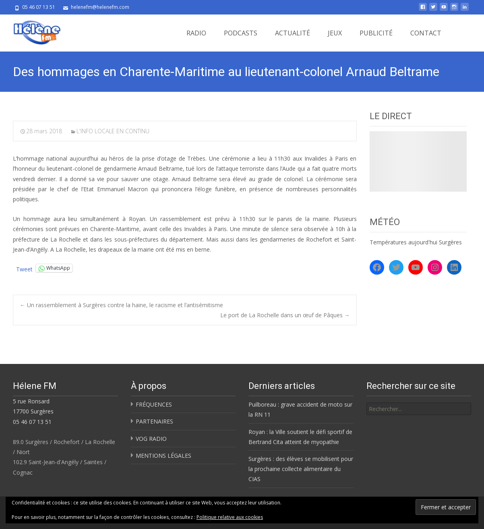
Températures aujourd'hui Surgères (416, 242)
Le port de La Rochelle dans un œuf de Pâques (285, 315)
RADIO (196, 33)
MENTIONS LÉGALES (163, 455)
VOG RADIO (151, 438)
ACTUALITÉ (292, 33)
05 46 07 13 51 (32, 422)
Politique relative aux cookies (229, 517)
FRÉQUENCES (154, 404)
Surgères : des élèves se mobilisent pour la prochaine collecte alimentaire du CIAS (300, 469)
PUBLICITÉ (376, 33)
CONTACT (425, 33)
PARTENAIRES (154, 421)
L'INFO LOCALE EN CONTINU (113, 131)
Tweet (24, 268)
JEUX (335, 33)
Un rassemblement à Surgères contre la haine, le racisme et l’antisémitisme (121, 305)
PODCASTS (240, 33)
